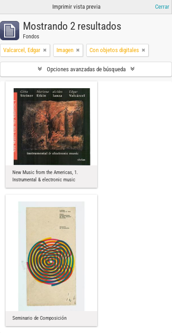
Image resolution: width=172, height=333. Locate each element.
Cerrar (162, 6)
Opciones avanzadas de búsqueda (86, 69)
